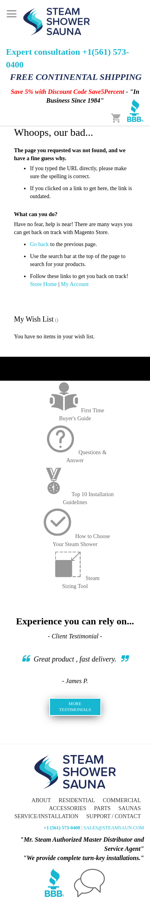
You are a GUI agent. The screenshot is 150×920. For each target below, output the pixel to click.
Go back (39, 244)
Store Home (43, 284)
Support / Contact (113, 816)
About (41, 800)
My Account (75, 284)
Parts (102, 808)
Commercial (122, 800)
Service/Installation (46, 816)
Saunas (129, 808)
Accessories (67, 808)
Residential (77, 800)
